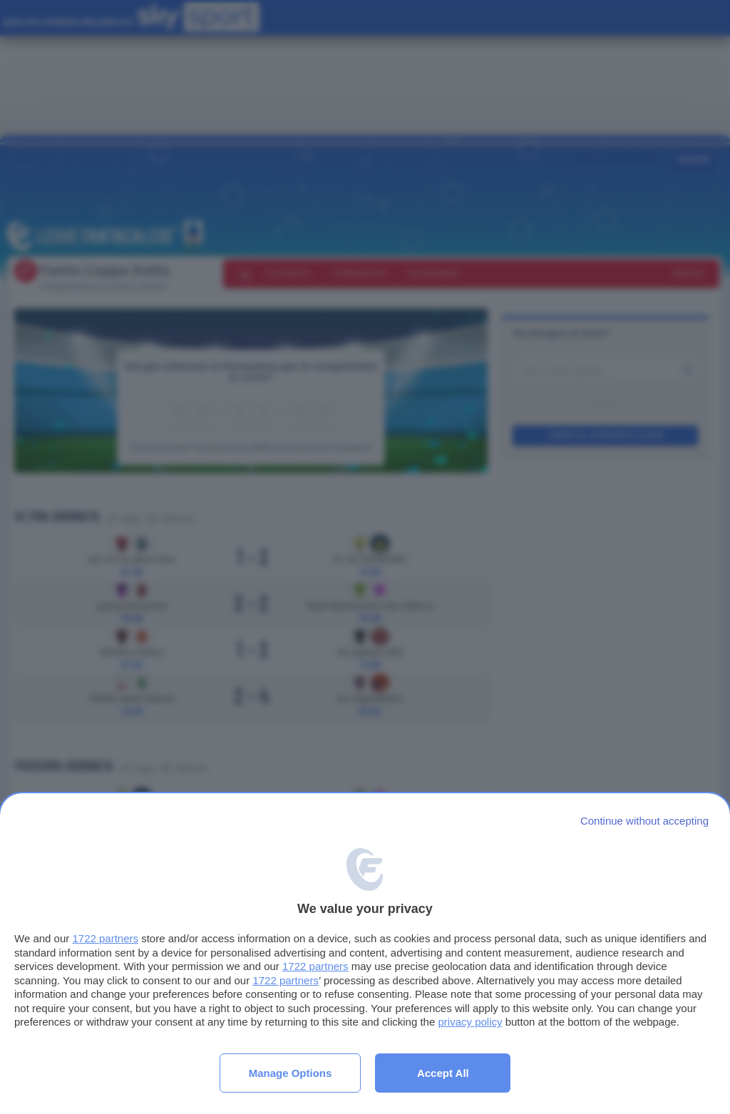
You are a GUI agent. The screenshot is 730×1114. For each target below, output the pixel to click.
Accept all (443, 1073)
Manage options (290, 1073)
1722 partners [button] (105, 938)
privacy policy (470, 1022)
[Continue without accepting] (644, 821)
